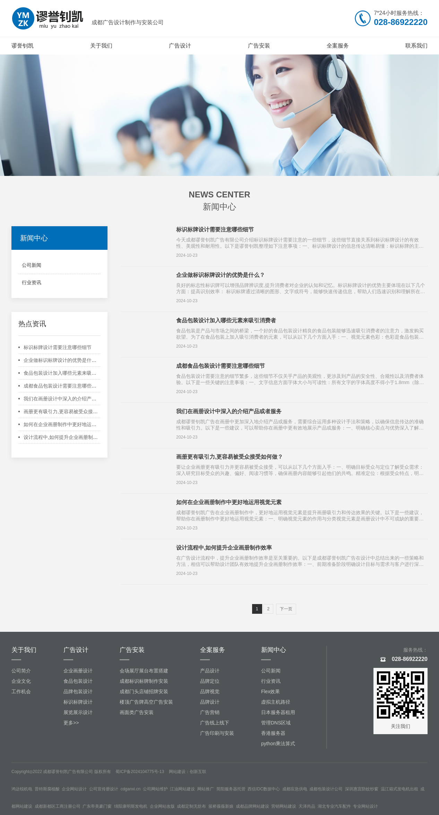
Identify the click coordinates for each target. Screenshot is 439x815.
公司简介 (21, 670)
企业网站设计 (74, 789)
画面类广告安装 (137, 712)
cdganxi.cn (130, 789)
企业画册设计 (78, 670)
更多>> (71, 722)
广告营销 (210, 712)
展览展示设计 (78, 712)
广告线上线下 (214, 722)
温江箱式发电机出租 (399, 789)
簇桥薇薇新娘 (220, 806)
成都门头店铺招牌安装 (144, 691)
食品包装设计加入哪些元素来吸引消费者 (67, 373)
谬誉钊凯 (22, 46)
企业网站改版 (162, 806)
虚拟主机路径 (275, 702)
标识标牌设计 (78, 702)
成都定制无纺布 (191, 806)
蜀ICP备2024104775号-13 (139, 771)
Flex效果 (270, 691)
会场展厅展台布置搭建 (144, 670)
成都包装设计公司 (326, 789)
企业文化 (21, 681)
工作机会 (21, 691)
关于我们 (101, 46)
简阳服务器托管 (231, 789)
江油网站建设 (182, 789)
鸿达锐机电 (21, 789)
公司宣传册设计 (103, 789)
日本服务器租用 (278, 712)
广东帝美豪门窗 (97, 806)
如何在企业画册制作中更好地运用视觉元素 (70, 424)
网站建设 (177, 771)
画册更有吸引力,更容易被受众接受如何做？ (70, 411)
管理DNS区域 (276, 722)
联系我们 (416, 46)
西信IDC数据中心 (264, 789)
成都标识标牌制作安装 (144, 681)
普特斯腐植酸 (47, 789)
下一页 (286, 608)
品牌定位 (210, 681)
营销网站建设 (283, 806)
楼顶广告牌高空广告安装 (146, 702)
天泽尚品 (307, 806)
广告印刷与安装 (217, 733)
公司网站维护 (155, 789)
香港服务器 (273, 733)
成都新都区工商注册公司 (57, 806)
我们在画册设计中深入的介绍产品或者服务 (70, 398)
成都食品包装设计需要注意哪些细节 (62, 386)
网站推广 (205, 789)
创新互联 (198, 771)
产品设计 (210, 670)
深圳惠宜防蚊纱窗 (361, 789)
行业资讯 (31, 282)
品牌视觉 (210, 691)
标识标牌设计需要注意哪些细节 (58, 347)
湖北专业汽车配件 (334, 806)
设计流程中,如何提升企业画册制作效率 (65, 437)
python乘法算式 (278, 743)
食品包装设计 (78, 681)
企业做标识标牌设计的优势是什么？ (62, 360)
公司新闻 (31, 265)
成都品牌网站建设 (252, 806)
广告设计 (180, 46)
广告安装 (259, 46)
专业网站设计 (365, 806)
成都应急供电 (294, 789)
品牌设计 (210, 702)
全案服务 (338, 46)
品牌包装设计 (78, 691)
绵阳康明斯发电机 (130, 806)
